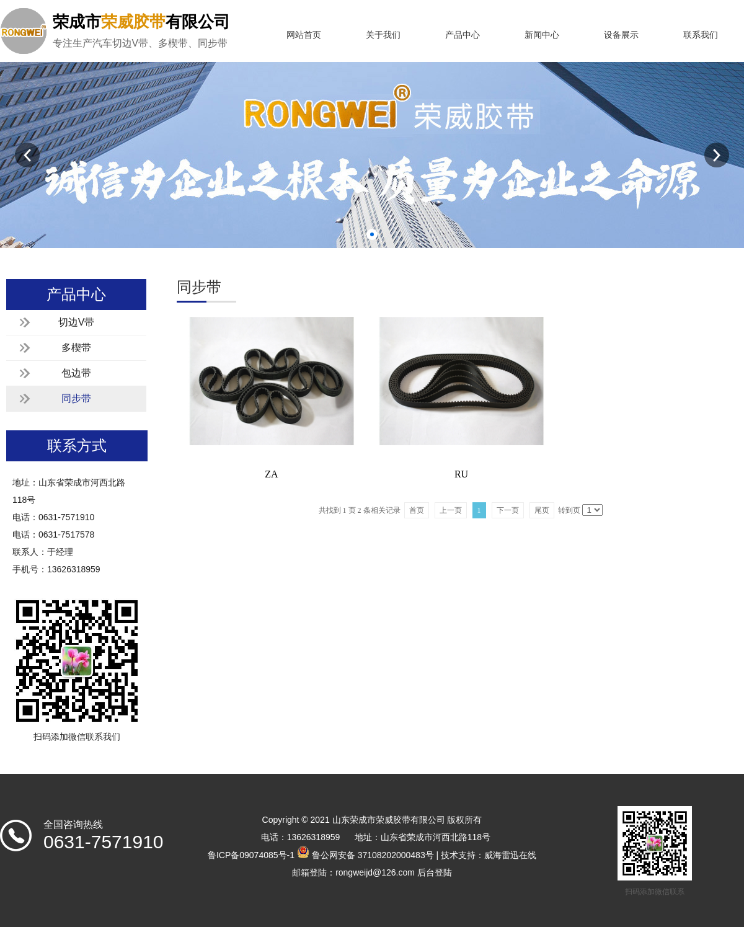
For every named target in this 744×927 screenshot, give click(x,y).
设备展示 (621, 35)
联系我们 (700, 35)
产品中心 (462, 35)
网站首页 (303, 35)
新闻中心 (542, 35)
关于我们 (383, 35)
